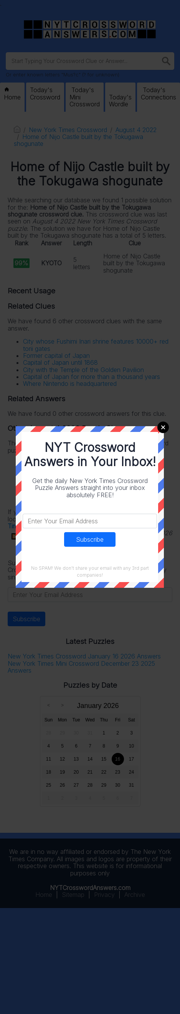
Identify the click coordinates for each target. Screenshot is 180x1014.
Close (163, 427)
